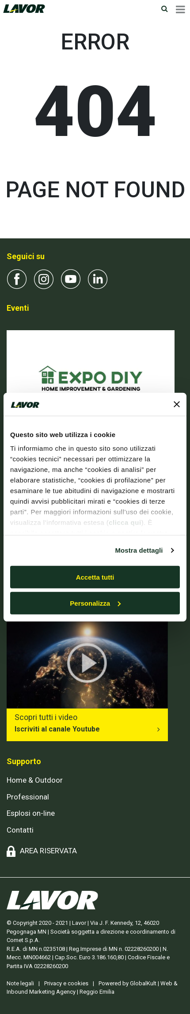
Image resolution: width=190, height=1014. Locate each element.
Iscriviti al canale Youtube (57, 729)
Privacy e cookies (66, 983)
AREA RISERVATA (48, 850)
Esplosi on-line (31, 813)
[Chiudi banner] (177, 404)
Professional (28, 796)
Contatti (20, 830)
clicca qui (125, 522)
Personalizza (95, 603)
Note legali (20, 983)
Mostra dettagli (139, 550)
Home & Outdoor (35, 780)
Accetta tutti (95, 577)
